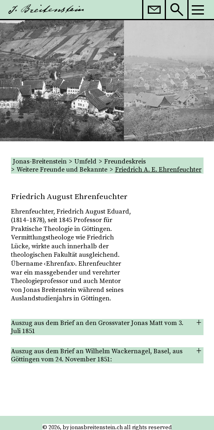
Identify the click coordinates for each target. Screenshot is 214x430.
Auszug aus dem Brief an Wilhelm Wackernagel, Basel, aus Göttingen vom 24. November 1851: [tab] (97, 355)
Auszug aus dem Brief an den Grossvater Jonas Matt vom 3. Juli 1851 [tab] (97, 327)
